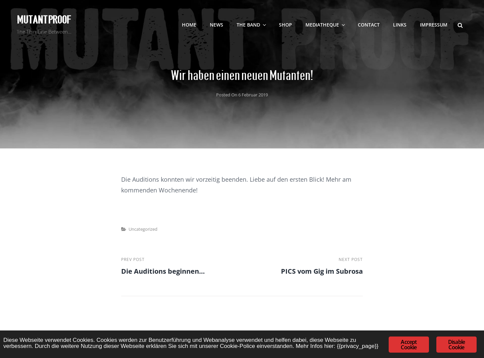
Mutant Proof (44, 20)
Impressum (433, 24)
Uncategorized (143, 229)
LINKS (399, 24)
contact (369, 24)
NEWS (216, 24)
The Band (252, 24)
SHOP (285, 24)
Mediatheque (325, 24)
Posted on (242, 95)
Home (189, 24)
